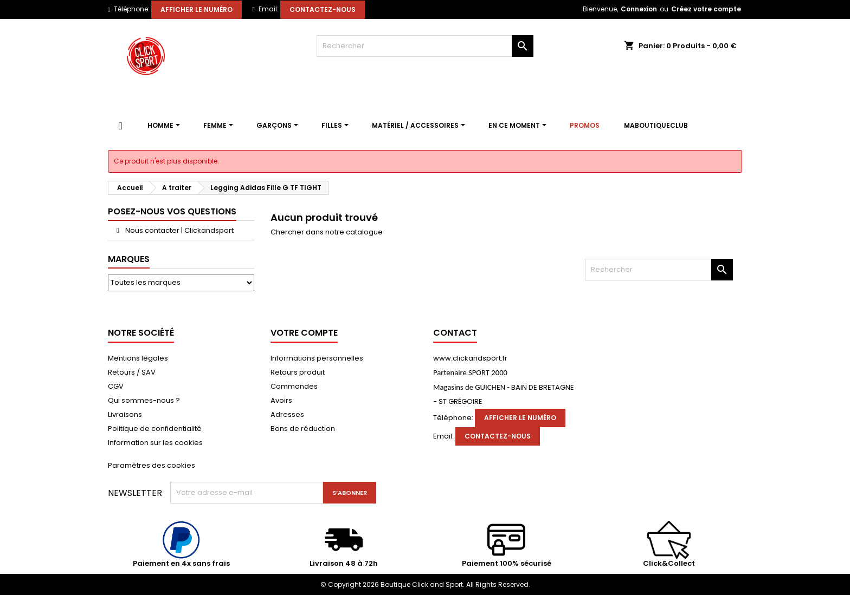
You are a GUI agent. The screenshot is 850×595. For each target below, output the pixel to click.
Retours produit (298, 372)
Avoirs (281, 400)
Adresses (287, 414)
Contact (455, 332)
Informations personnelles (317, 358)
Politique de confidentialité (155, 428)
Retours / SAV (132, 372)
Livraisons (125, 414)
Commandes (294, 386)
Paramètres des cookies (151, 465)
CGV (116, 386)
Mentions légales (138, 358)
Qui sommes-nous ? (144, 400)
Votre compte (304, 332)
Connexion (639, 9)
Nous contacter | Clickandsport (179, 230)
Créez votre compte (706, 9)
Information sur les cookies (155, 442)
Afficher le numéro (196, 9)
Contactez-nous (322, 9)
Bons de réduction (303, 428)
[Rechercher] (425, 46)
